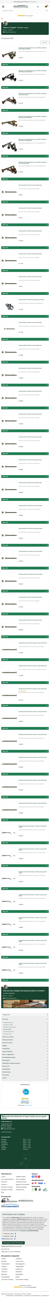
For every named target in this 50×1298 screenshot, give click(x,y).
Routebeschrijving (6, 1132)
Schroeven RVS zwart (8, 1031)
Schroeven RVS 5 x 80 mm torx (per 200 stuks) (30, 482)
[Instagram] (36, 1176)
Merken (18, 1277)
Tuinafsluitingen (10, 1295)
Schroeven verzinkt (8, 1025)
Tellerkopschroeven (8, 1022)
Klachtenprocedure (21, 1182)
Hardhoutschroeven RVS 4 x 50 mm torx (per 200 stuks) (33, 688)
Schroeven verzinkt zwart (9, 1027)
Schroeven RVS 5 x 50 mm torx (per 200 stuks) (30, 414)
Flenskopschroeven (7, 1039)
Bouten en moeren (7, 1042)
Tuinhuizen (4, 1271)
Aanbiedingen (19, 1274)
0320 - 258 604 (8, 30)
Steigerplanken (20, 1266)
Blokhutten (4, 1274)
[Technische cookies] (2, 1233)
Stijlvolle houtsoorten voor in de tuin (11, 1246)
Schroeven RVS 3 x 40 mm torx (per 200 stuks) (30, 254)
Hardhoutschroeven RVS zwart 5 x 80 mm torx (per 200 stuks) (32, 964)
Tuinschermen (19, 1261)
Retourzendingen (21, 1179)
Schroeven (5, 1019)
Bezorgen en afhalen (7, 1189)
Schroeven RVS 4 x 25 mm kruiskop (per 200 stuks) (31, 299)
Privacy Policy (17, 1294)
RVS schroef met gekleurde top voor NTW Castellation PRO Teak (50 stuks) (33, 163)
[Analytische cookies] (2, 1236)
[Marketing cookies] (2, 1238)
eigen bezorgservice (25, 1)
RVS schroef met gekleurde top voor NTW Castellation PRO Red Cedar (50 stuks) (33, 117)
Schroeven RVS (7, 1029)
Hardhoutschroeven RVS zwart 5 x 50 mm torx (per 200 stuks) (32, 895)
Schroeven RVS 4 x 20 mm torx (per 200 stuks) (30, 276)
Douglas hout (19, 1269)
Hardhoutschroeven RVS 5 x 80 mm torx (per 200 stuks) (33, 803)
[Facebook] (33, 1176)
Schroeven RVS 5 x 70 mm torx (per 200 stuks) (30, 460)
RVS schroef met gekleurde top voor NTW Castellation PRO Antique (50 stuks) (33, 48)
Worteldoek (5, 1075)
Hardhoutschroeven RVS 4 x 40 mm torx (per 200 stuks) (33, 665)
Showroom (4, 1182)
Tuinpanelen (27, 1295)
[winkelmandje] (46, 6)
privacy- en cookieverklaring (29, 1230)
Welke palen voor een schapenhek (10, 1251)
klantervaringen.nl (28, 1105)
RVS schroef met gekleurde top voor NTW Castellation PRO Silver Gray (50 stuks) (33, 140)
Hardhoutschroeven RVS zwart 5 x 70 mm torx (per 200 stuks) (32, 941)
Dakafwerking (6, 1069)
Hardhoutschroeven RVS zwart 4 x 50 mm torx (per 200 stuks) (32, 849)
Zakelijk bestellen (20, 1176)
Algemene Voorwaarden (7, 1294)
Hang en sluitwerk (7, 1051)
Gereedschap (6, 1048)
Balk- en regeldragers (8, 1054)
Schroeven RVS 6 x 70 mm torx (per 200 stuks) (30, 597)
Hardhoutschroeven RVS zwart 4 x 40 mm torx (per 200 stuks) (32, 826)
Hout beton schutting (7, 1279)
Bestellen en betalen (7, 1187)
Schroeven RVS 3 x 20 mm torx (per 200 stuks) (30, 208)
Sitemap (29, 1294)
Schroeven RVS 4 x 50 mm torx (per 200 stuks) (30, 368)
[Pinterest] (39, 1176)
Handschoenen (6, 1072)
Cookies (24, 1294)
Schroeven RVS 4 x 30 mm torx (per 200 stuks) (30, 322)
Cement (4, 1078)
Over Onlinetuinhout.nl (7, 1179)
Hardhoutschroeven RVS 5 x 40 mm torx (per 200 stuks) (33, 711)
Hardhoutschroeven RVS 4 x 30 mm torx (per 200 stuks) (33, 643)
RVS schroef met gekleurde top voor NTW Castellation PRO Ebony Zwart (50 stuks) (33, 71)
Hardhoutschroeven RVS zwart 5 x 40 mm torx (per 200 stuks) (32, 872)
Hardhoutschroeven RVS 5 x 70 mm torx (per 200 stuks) (33, 780)
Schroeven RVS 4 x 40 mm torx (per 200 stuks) (30, 345)
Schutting (3, 1261)
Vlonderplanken (5, 1264)
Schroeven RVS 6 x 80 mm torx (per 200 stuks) (30, 620)
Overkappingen (5, 1277)
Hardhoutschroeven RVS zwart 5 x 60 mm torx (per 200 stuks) (32, 918)
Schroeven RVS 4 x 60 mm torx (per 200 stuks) (30, 391)
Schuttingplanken (20, 1264)
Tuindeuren (19, 1258)
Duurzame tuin (5, 1249)
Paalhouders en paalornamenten (11, 1063)
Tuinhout (3, 1258)
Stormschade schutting (22, 1279)
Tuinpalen (4, 1266)
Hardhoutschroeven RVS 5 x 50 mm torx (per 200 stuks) (33, 734)
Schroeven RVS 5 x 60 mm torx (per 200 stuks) (30, 437)
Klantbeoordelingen (21, 1187)
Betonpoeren (6, 1060)
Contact (3, 1176)
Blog (2, 1192)
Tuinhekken (4, 1269)
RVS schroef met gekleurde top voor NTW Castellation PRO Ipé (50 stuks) (33, 94)
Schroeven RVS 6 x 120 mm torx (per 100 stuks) (30, 551)
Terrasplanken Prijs (36, 1295)
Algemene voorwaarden (22, 1184)
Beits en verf (5, 1066)
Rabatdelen (19, 1271)
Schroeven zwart (7, 1034)
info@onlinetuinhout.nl (10, 32)
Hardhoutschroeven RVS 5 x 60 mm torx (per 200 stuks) (33, 757)
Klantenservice (6, 1174)
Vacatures (4, 1184)
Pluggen (4, 1045)
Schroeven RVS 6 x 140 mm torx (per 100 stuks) (30, 574)
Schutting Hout (45, 1295)
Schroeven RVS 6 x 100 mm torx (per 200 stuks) (30, 528)
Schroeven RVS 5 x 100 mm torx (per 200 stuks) (30, 505)
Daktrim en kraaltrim (8, 1037)
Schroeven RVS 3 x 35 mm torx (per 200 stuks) (30, 231)
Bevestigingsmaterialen (8, 1057)
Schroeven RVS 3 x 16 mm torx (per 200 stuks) (30, 185)
